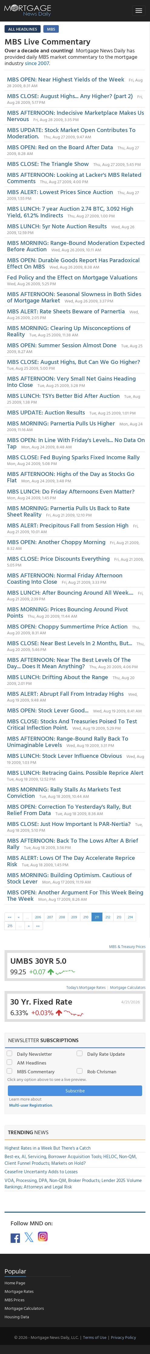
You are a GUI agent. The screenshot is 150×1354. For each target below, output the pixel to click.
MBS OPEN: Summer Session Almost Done (62, 344)
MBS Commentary (36, 1071)
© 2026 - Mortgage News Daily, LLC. (46, 1337)
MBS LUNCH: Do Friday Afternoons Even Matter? (71, 491)
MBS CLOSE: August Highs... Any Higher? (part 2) (70, 95)
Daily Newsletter (34, 1054)
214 (130, 917)
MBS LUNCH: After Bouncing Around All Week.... (70, 592)
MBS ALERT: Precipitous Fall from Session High (67, 525)
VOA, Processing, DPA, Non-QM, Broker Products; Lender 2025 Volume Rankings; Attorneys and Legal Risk (73, 1183)
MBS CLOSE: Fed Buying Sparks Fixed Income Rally (73, 456)
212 (107, 917)
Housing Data (17, 1316)
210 (85, 917)
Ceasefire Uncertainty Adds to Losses (41, 1171)
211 (97, 917)
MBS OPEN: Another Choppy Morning (56, 541)
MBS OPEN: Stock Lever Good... (47, 710)
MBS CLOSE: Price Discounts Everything (58, 558)
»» (38, 925)
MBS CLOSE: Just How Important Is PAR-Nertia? (69, 823)
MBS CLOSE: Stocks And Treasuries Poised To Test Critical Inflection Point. (72, 724)
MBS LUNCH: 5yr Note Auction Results (57, 225)
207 (50, 917)
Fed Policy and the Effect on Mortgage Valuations (72, 277)
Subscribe (75, 1090)
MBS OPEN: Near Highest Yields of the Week (65, 79)
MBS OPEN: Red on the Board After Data (60, 146)
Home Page (15, 1283)
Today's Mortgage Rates (85, 987)
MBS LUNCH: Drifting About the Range (57, 676)
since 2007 (37, 63)
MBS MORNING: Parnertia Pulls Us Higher (61, 423)
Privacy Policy (123, 1337)
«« (10, 917)
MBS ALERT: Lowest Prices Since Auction (60, 191)
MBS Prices (15, 1299)
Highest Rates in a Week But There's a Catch (48, 1147)
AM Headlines (31, 1062)
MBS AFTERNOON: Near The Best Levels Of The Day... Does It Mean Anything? (69, 662)
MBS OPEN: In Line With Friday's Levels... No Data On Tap (76, 443)
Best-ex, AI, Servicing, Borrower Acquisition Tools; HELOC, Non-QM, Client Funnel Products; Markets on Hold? (71, 1159)
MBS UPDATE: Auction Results (46, 412)
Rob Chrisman (101, 1071)
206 (38, 917)
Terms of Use (94, 1337)
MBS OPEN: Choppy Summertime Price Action (67, 626)
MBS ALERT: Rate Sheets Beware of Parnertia (66, 310)
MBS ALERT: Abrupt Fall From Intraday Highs (65, 693)
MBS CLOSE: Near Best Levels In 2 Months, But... (69, 642)
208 (62, 917)
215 (10, 925)
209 (74, 917)
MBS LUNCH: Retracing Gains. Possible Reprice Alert (75, 772)
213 (119, 917)
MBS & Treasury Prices (127, 946)
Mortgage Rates (19, 1291)
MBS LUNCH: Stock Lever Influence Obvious (64, 755)
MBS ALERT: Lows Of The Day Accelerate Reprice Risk (71, 860)
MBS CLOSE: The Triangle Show (48, 163)
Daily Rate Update (106, 1054)
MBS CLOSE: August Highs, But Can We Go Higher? (73, 361)
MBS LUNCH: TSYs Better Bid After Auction (63, 395)
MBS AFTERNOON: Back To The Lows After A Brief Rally (72, 843)
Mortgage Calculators (127, 987)
